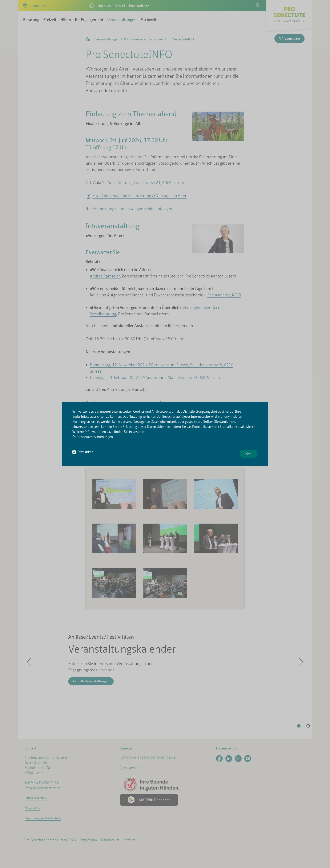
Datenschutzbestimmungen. (93, 437)
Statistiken (82, 452)
